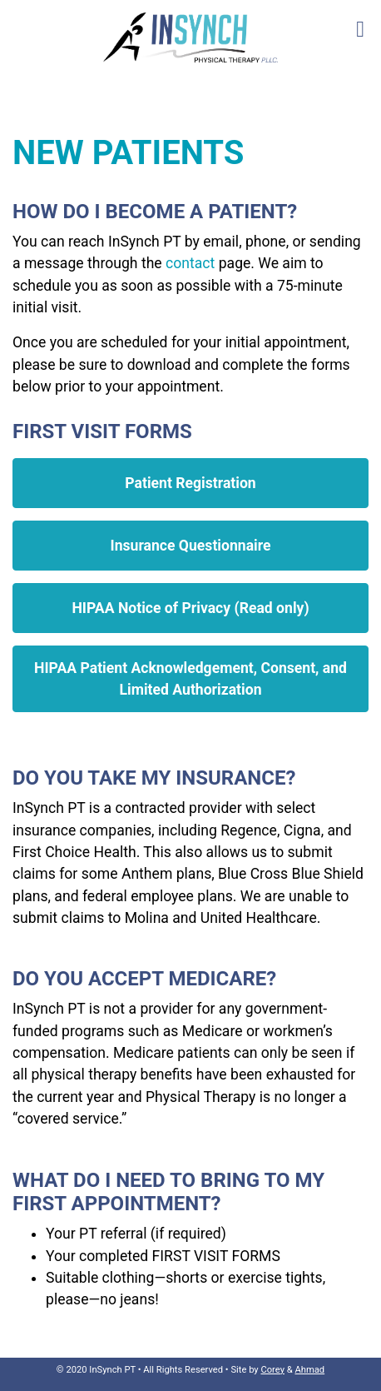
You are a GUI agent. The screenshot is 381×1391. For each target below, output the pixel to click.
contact (190, 263)
